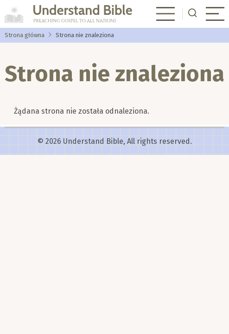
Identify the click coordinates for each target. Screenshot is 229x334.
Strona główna (25, 35)
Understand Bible (82, 10)
